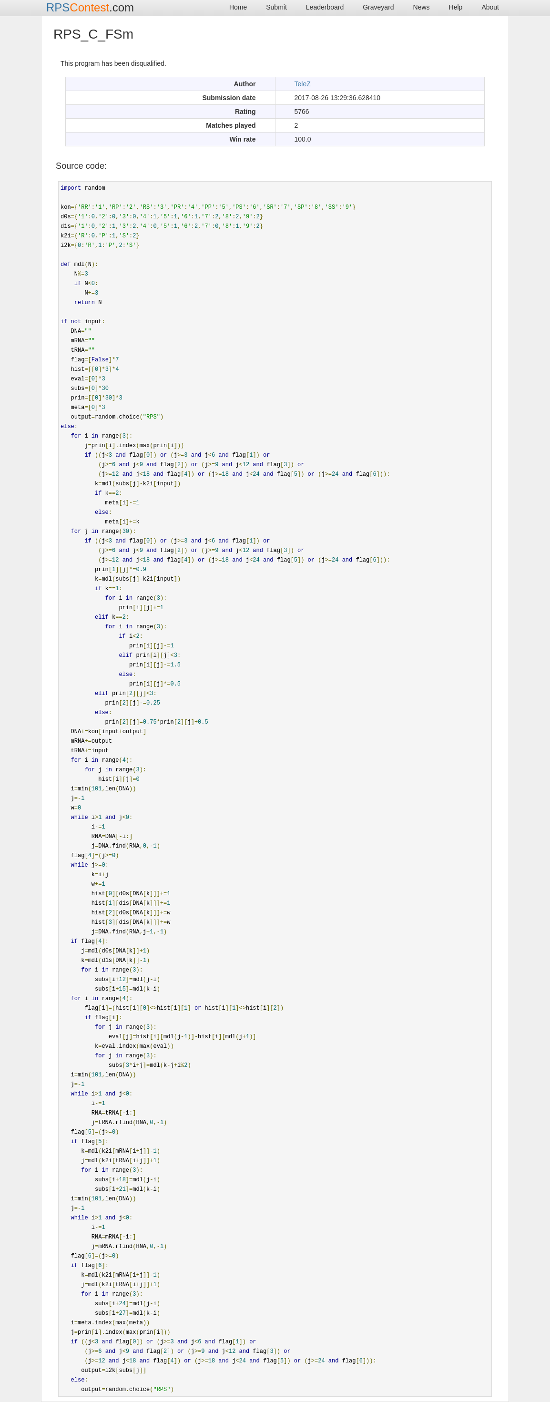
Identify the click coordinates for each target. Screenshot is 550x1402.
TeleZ (303, 84)
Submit (276, 7)
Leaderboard (325, 7)
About (490, 7)
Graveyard (378, 7)
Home (238, 7)
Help (456, 7)
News (421, 7)
